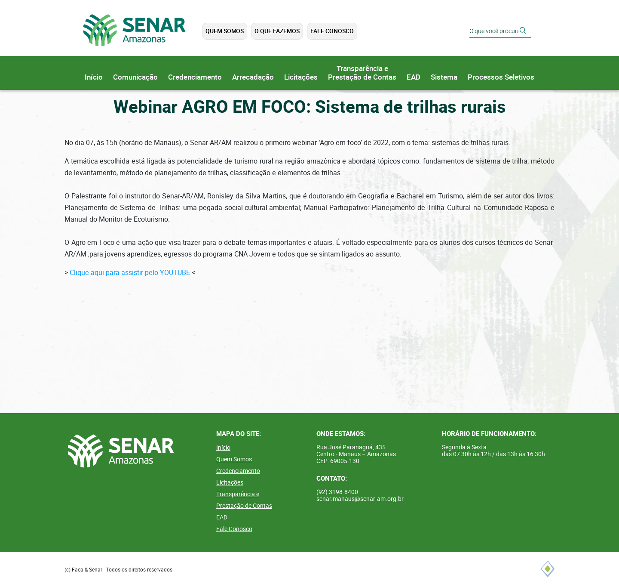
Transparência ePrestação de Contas (362, 73)
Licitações (301, 77)
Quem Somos (224, 31)
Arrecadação (253, 77)
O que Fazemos (277, 31)
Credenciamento (195, 77)
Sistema (444, 77)
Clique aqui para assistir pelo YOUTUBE (130, 273)
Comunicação (135, 77)
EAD (413, 77)
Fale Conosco (332, 31)
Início (94, 77)
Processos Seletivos (501, 77)
